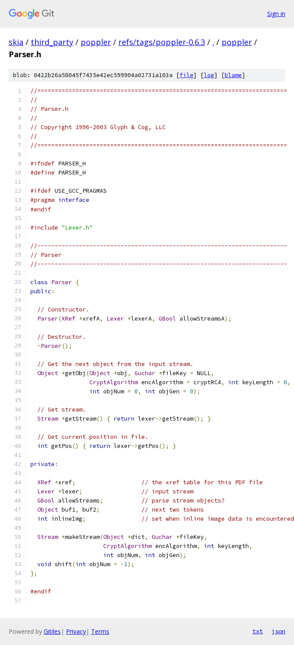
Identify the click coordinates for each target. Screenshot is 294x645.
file (186, 75)
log (209, 75)
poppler (96, 42)
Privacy (76, 631)
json (278, 631)
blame (233, 75)
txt (257, 631)
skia (16, 42)
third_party (52, 42)
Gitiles (52, 631)
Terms (100, 631)
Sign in (276, 14)
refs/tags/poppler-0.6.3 (161, 42)
